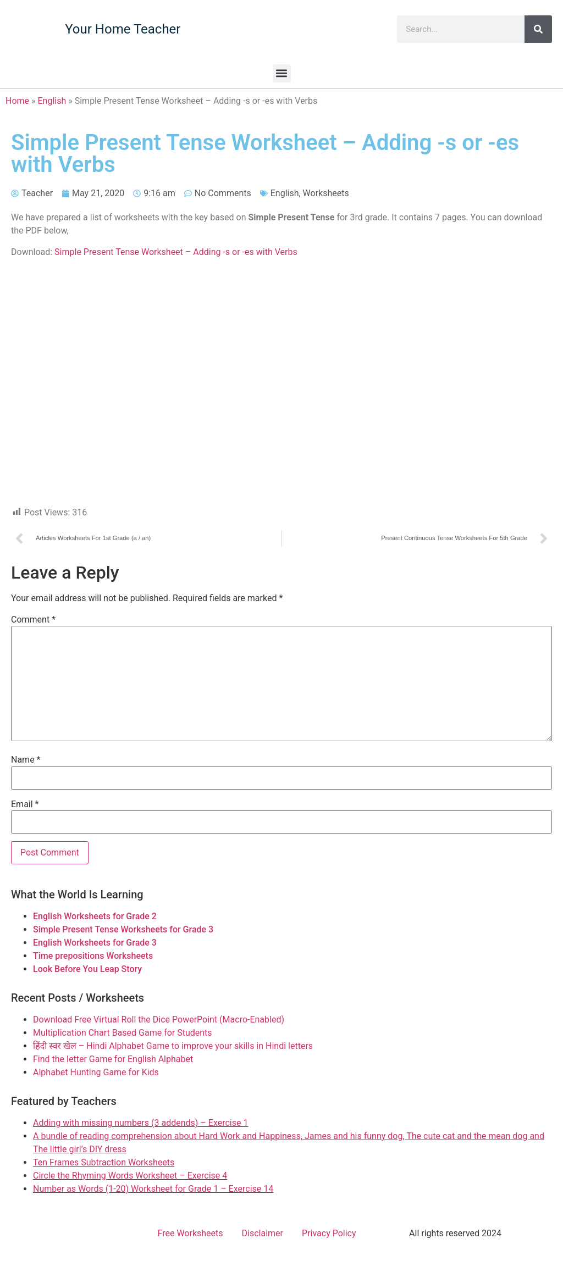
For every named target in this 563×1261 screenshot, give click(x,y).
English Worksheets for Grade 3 (95, 942)
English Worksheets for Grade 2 (95, 916)
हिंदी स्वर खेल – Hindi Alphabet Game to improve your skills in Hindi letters (173, 1046)
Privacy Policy (329, 1233)
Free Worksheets (190, 1233)
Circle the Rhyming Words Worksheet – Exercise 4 (130, 1175)
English (52, 101)
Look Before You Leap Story (87, 969)
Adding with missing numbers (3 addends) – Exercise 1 (140, 1123)
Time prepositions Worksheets (93, 956)
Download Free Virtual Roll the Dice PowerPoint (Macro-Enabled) (158, 1019)
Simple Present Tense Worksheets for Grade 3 (123, 929)
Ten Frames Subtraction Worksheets (103, 1162)
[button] (282, 73)
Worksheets (326, 193)
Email (24, 804)
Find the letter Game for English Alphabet (113, 1059)
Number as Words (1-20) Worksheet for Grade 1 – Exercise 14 (153, 1189)
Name (26, 760)
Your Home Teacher (122, 29)
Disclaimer (262, 1233)
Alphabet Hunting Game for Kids (96, 1072)
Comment (33, 619)
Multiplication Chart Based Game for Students (122, 1032)
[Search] (538, 29)
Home (17, 101)
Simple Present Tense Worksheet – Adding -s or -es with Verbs (175, 252)
